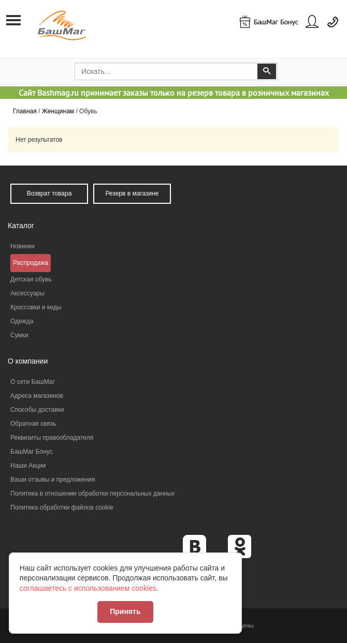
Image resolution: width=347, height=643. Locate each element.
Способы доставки (37, 409)
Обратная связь (33, 423)
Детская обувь (31, 279)
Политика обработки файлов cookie (61, 507)
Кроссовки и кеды (35, 307)
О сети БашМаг (32, 381)
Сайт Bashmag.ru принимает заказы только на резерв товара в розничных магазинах (174, 92)
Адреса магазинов (36, 395)
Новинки (22, 246)
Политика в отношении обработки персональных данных (92, 493)
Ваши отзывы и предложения (52, 479)
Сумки (19, 335)
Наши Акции (28, 465)
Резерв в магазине (131, 193)
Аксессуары (27, 293)
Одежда (21, 321)
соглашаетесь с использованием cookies (89, 587)
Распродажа (30, 262)
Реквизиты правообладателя (51, 437)
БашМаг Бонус (31, 451)
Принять (126, 610)
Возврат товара (49, 193)
